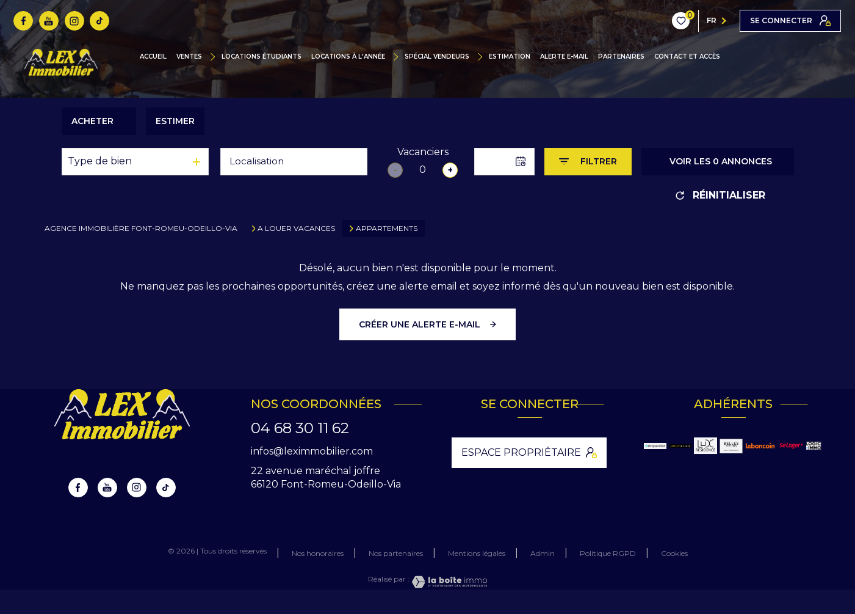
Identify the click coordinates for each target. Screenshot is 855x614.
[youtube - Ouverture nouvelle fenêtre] (49, 21)
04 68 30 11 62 (300, 428)
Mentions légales (476, 553)
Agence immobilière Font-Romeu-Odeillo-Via (141, 228)
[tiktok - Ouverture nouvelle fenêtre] (99, 21)
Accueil (153, 57)
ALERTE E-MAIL (564, 57)
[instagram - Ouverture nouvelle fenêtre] (74, 21)
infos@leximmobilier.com (312, 451)
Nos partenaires (396, 553)
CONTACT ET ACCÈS (687, 57)
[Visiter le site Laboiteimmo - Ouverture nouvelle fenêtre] (448, 582)
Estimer (175, 120)
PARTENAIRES (621, 57)
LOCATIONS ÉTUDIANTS (261, 57)
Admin (542, 553)
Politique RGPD (608, 553)
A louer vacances (296, 228)
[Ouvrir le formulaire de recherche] (588, 161)
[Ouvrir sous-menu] (216, 57)
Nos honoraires (318, 553)
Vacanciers (423, 152)
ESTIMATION (509, 57)
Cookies (674, 553)
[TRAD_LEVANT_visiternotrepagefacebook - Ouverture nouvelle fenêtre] (23, 21)
